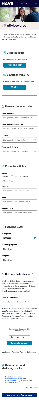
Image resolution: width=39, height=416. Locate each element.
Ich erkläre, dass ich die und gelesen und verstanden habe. (17, 379)
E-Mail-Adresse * (8, 113)
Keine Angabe (8, 181)
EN (26, 4)
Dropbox (20, 337)
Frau (5, 176)
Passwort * (6, 135)
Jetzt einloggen (14, 64)
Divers (24, 176)
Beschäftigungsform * (10, 245)
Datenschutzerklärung (13, 379)
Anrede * (5, 173)
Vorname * (6, 186)
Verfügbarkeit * (7, 234)
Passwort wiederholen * (10, 147)
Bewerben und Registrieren (19, 395)
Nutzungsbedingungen (14, 380)
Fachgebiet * (6, 256)
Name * (4, 197)
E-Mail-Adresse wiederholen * (13, 124)
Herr (14, 176)
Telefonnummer (8, 208)
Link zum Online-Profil (10, 298)
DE (22, 4)
